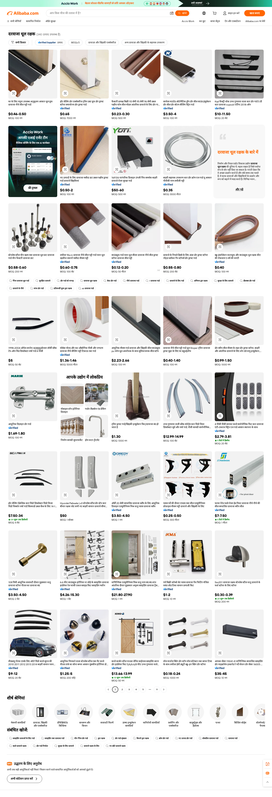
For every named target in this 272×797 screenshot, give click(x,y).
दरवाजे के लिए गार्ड (175, 280)
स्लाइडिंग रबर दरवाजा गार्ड (52, 738)
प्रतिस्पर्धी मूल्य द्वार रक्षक (61, 288)
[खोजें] (182, 13)
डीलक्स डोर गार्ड (247, 280)
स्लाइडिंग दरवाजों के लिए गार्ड (22, 738)
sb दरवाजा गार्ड (86, 288)
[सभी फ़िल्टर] (18, 42)
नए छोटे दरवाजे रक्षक (115, 746)
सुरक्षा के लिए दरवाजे (223, 280)
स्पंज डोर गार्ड (37, 288)
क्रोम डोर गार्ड (161, 738)
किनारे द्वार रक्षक (141, 738)
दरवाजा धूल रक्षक (88, 280)
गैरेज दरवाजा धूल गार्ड (19, 280)
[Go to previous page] (108, 689)
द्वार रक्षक (99, 738)
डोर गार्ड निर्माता (40, 746)
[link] (267, 764)
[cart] (215, 13)
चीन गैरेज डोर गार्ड (79, 738)
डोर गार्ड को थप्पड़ (65, 280)
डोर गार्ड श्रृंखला (119, 738)
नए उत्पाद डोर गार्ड (183, 738)
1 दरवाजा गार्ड (153, 280)
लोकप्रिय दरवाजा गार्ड (208, 738)
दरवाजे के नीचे (16, 288)
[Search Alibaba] (108, 13)
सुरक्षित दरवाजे (43, 280)
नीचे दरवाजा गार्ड (131, 280)
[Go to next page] (164, 689)
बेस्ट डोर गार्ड (110, 280)
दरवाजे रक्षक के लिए (89, 746)
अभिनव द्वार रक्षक (198, 280)
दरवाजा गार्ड (231, 738)
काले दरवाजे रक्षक (17, 746)
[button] (172, 13)
